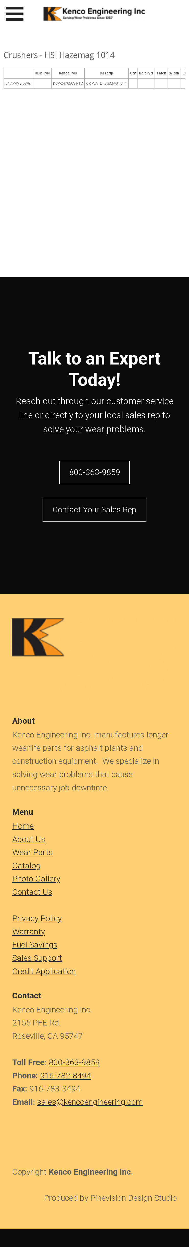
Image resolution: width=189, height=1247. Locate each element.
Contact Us (32, 892)
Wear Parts (32, 852)
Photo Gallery (36, 879)
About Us (28, 839)
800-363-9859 (74, 1062)
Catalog (26, 865)
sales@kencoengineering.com (90, 1102)
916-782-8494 (65, 1075)
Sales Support (37, 958)
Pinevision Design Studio (133, 1198)
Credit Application (44, 971)
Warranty (28, 931)
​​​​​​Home (23, 826)
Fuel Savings (34, 945)
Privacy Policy (37, 918)
